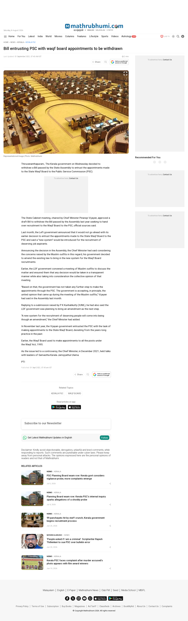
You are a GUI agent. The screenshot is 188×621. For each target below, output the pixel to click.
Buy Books (67, 606)
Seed (115, 590)
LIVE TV (165, 36)
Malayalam (100, 30)
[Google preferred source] (119, 62)
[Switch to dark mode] (173, 36)
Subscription (53, 606)
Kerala (20, 42)
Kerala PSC (31, 42)
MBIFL (142, 590)
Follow (104, 438)
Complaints (167, 606)
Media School (128, 590)
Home (6, 42)
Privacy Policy (22, 606)
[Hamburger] (5, 36)
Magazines (80, 606)
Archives (117, 606)
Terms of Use (38, 606)
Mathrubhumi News (88, 590)
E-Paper (71, 590)
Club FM (105, 590)
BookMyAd (129, 606)
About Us (141, 606)
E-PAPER (110, 30)
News (12, 42)
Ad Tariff (92, 606)
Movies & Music (54, 535)
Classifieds (104, 606)
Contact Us (73, 178)
